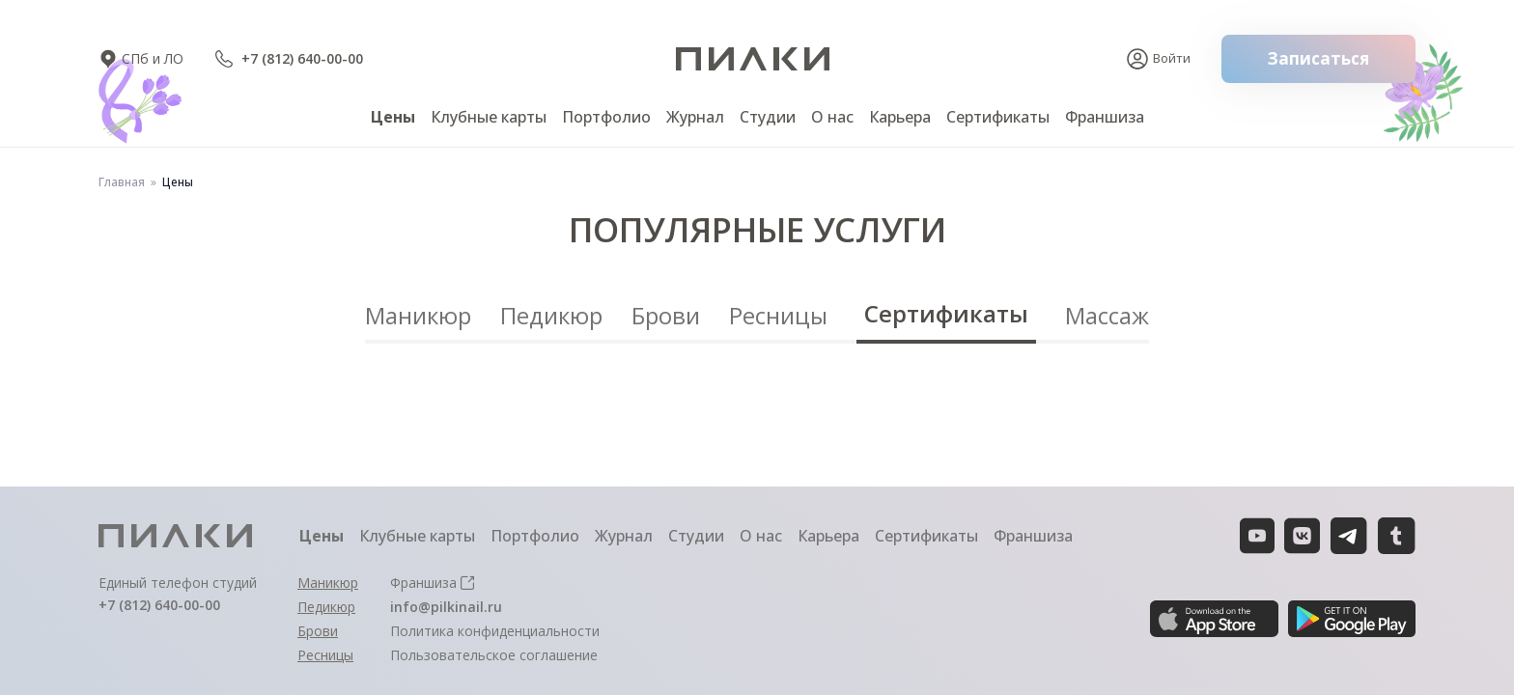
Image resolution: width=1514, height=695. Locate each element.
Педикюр (551, 315)
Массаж (1107, 315)
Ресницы (778, 315)
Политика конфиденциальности (495, 631)
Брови (665, 315)
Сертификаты (946, 313)
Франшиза (1104, 116)
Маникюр (418, 315)
